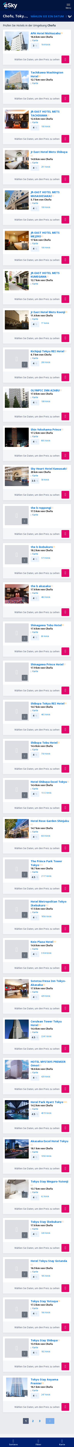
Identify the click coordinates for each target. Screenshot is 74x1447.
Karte (34, 40)
